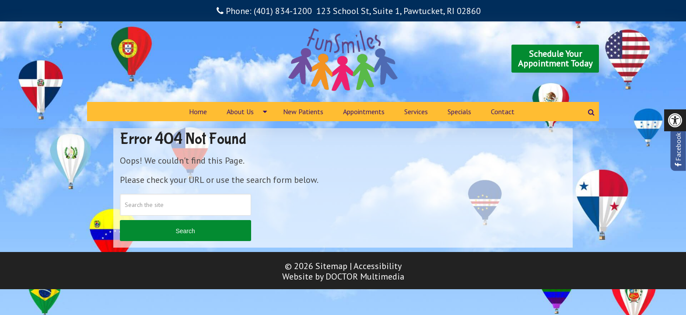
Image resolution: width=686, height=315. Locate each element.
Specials (459, 111)
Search (185, 231)
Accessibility (378, 266)
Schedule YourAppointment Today (555, 58)
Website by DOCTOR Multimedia (343, 276)
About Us (240, 111)
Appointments (364, 111)
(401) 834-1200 (283, 11)
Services (416, 111)
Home (198, 111)
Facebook (678, 150)
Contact (502, 111)
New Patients (303, 111)
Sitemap (331, 266)
